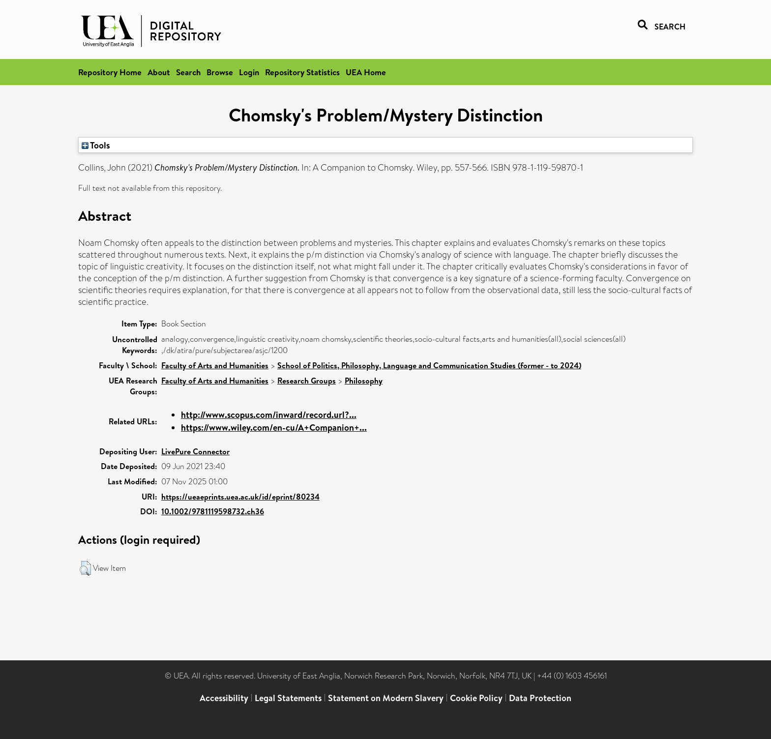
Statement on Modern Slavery (386, 698)
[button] (85, 568)
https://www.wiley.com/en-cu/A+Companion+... (274, 427)
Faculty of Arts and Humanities (214, 365)
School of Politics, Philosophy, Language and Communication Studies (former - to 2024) (429, 365)
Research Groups (306, 380)
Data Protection (540, 698)
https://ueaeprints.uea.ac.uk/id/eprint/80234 (240, 496)
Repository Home (110, 72)
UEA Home (366, 72)
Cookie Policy (476, 698)
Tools (96, 145)
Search (188, 72)
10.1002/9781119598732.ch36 (212, 511)
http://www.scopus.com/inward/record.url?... (268, 415)
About (159, 72)
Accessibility (224, 698)
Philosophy (364, 380)
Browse (220, 72)
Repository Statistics (302, 72)
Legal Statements (288, 698)
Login (249, 72)
